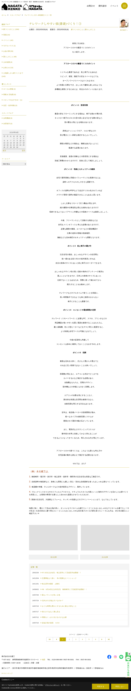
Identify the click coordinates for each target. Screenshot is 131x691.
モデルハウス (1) (9, 46)
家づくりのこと (77, 29)
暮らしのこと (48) (10, 57)
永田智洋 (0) (7, 123)
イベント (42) (8, 40)
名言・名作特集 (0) (10, 105)
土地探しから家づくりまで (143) (12, 74)
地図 (43, 659)
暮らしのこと (90, 29)
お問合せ (91, 5)
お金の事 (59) (8, 51)
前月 (4, 151)
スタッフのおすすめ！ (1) (12, 100)
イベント (114, 5)
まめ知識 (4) (7, 62)
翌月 (23, 151)
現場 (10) (6, 35)
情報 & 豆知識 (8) (9, 94)
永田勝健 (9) (7, 118)
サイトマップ (7, 673)
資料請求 (102, 5)
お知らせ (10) (8, 67)
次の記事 (105, 557)
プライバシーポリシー (52, 685)
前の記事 (54, 557)
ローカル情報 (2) (9, 89)
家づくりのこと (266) (11, 29)
